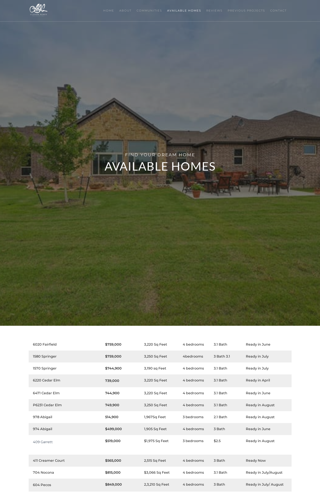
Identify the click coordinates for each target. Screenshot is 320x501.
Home (114, 10)
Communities (153, 10)
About (130, 10)
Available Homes (187, 10)
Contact (279, 10)
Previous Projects (248, 10)
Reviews (217, 10)
